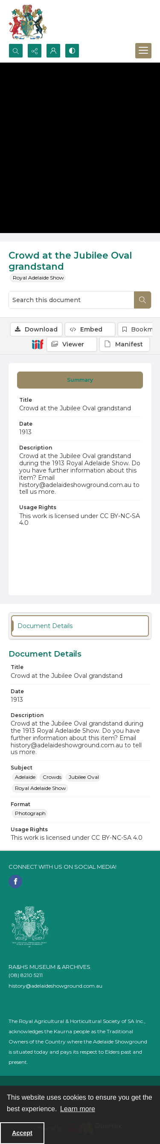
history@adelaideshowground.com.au (55, 986)
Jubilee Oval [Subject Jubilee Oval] (84, 777)
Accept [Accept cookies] (22, 1133)
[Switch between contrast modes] (72, 51)
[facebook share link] (15, 881)
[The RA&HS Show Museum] (28, 21)
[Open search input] (16, 51)
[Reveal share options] (34, 51)
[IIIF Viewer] (71, 344)
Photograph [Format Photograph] (30, 813)
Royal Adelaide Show (38, 277)
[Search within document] (142, 299)
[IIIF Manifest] (124, 344)
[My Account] (53, 51)
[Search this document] (71, 299)
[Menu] (143, 50)
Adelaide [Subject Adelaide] (25, 777)
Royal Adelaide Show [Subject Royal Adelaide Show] (40, 788)
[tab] (80, 380)
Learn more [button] (77, 1108)
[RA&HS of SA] (30, 926)
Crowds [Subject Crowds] (52, 777)
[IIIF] (37, 344)
